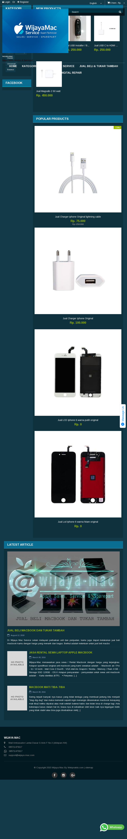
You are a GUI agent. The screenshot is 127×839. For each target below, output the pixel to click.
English (96, 3)
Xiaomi (10, 117)
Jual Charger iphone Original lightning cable (78, 276)
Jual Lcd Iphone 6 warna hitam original (78, 581)
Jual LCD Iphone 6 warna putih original (78, 479)
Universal (11, 123)
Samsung (21, 112)
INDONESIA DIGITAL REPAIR (63, 72)
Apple (9, 112)
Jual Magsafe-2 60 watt (48, 150)
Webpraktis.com (76, 827)
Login (6, 2)
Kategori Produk (35, 66)
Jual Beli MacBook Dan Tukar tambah (35, 689)
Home (13, 66)
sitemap (89, 827)
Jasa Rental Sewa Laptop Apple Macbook (60, 711)
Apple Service (64, 66)
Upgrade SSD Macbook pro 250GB (49, 104)
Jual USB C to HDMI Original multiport (107, 104)
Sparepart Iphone (14, 85)
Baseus (10, 129)
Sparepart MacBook (16, 78)
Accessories (12, 91)
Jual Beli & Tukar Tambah (99, 66)
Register (23, 2)
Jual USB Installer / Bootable (78, 104)
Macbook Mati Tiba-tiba (47, 746)
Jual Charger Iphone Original (78, 377)
